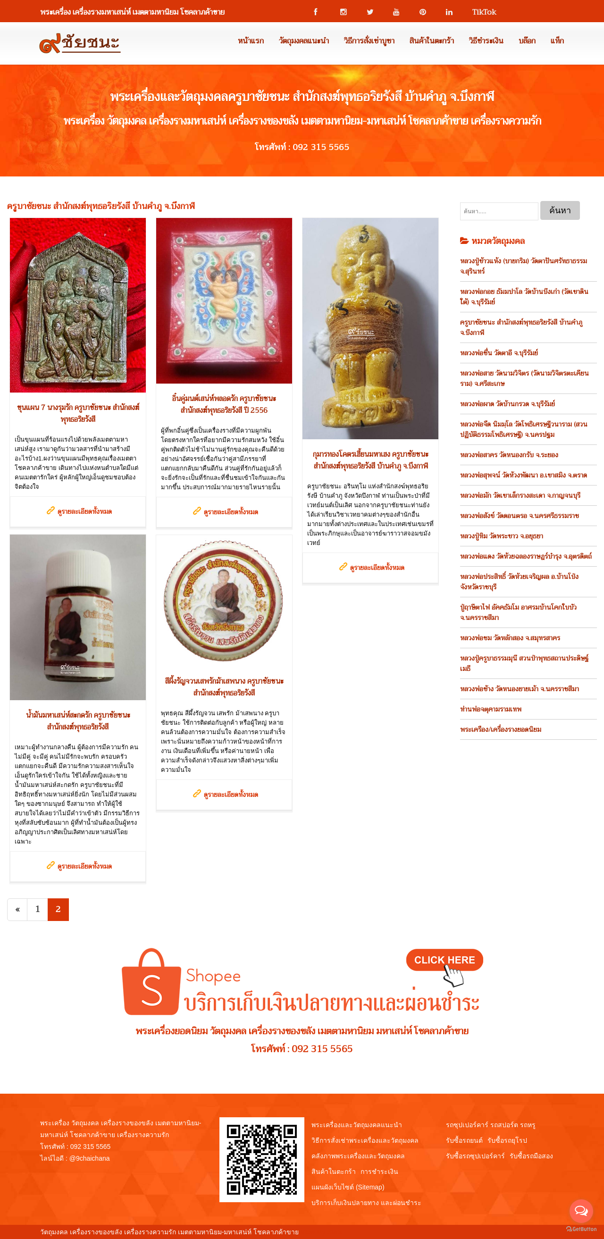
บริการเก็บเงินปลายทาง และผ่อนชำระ (366, 1202)
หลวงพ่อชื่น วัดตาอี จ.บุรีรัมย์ (499, 353)
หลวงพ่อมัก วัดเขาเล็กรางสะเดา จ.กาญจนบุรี (520, 495)
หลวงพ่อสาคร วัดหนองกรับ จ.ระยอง (509, 454)
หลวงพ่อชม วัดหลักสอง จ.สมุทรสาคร (510, 638)
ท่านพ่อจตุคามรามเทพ (490, 709)
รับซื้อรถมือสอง (531, 1156)
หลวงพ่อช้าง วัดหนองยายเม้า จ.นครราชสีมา (519, 689)
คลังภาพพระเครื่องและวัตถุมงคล (358, 1156)
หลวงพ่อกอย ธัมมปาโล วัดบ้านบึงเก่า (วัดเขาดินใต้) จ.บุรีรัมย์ (524, 297)
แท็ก (557, 41)
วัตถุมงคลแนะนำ (304, 41)
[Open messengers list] (581, 1211)
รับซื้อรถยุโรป (507, 1140)
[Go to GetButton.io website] (581, 1229)
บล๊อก (527, 41)
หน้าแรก (251, 41)
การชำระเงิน (379, 1171)
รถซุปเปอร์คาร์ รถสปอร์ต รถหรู (491, 1125)
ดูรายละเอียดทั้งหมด (85, 511)
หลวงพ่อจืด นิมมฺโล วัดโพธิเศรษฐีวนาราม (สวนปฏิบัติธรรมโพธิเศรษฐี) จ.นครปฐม (523, 429)
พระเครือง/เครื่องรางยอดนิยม (500, 729)
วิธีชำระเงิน (486, 41)
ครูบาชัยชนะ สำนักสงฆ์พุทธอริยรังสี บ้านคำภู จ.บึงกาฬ (521, 327)
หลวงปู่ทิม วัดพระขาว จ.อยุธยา (501, 536)
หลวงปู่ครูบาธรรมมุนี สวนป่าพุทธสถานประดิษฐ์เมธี (524, 663)
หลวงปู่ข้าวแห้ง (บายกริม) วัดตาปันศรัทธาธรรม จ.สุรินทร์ (523, 266)
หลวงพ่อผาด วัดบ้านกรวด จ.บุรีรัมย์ (507, 404)
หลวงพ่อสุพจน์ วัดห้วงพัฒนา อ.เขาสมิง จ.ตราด (523, 475)
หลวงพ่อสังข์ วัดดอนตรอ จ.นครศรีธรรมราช (519, 515)
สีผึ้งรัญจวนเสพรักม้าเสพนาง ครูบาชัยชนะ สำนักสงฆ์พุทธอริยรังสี (224, 687)
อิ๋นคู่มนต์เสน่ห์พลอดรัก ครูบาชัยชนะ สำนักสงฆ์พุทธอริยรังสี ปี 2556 (224, 405)
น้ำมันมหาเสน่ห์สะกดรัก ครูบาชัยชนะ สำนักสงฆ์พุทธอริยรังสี (78, 721)
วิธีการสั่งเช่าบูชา (369, 41)
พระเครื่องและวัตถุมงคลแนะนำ (356, 1125)
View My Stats (321, 1232)
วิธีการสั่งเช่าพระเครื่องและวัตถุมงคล (365, 1140)
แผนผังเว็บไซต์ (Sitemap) (348, 1187)
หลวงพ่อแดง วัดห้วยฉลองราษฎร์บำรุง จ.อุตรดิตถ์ (526, 556)
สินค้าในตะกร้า (432, 41)
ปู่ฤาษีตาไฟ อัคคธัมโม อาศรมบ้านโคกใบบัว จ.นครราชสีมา (518, 612)
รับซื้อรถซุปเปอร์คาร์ (475, 1156)
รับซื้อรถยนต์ (464, 1140)
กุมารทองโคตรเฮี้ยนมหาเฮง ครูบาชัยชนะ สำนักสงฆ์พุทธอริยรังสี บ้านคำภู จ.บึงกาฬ (370, 460)
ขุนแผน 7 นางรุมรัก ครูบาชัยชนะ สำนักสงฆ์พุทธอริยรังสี (78, 414)
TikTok (479, 12)
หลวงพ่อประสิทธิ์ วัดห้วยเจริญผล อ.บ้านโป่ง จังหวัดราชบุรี (519, 582)
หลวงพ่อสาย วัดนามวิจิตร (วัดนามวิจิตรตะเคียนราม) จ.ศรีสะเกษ (524, 378)
